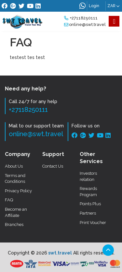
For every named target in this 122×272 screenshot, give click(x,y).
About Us (14, 166)
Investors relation (88, 176)
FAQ (9, 199)
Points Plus (90, 203)
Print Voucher (93, 222)
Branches (14, 224)
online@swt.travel (85, 24)
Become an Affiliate (16, 212)
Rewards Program (88, 191)
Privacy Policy (18, 190)
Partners (88, 213)
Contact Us (52, 166)
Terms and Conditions (15, 178)
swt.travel (59, 252)
